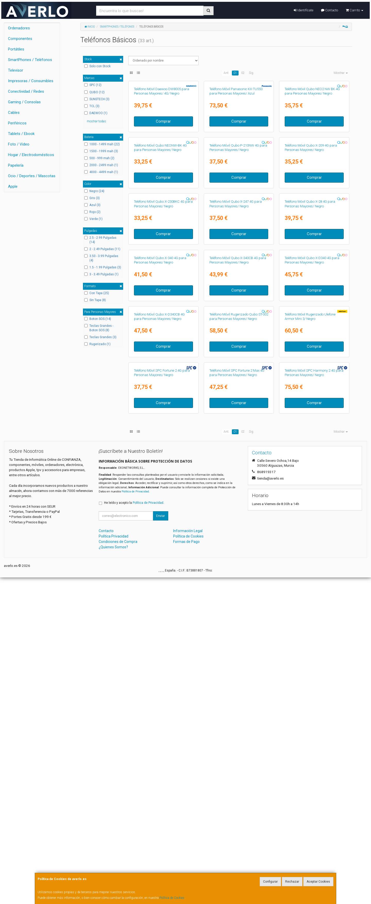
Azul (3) (92, 205)
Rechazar (292, 881)
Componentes (20, 38)
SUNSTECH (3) (96, 99)
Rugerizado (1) (97, 344)
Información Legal (188, 857)
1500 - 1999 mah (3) (101, 151)
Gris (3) (92, 198)
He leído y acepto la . (134, 829)
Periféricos (17, 123)
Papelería (15, 165)
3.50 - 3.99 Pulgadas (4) (101, 258)
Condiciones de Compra (118, 868)
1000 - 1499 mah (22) (102, 144)
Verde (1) (93, 219)
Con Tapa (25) (96, 293)
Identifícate (303, 10)
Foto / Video (18, 144)
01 (235, 73)
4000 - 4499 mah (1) (101, 172)
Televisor (15, 70)
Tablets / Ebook (21, 133)
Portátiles (16, 49)
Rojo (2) (92, 212)
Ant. (226, 73)
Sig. (251, 73)
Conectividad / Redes (26, 91)
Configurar (270, 881)
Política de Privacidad (135, 818)
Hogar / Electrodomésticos (31, 154)
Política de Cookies (171, 898)
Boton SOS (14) (97, 319)
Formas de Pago (186, 868)
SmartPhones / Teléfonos (30, 59)
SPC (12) (93, 85)
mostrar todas (96, 121)
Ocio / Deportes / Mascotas (31, 176)
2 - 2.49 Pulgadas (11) (102, 249)
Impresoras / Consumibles (30, 81)
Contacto (329, 10)
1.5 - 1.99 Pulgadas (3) (102, 267)
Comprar (163, 175)
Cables (14, 112)
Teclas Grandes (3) (100, 337)
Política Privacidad (113, 863)
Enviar (160, 842)
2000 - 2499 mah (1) (101, 165)
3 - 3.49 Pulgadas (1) (101, 274)
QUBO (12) (94, 92)
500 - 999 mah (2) (99, 158)
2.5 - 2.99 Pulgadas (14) (100, 240)
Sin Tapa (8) (95, 300)
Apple (13, 186)
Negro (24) (94, 191)
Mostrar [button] (341, 73)
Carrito (354, 10)
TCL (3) (91, 106)
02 (243, 73)
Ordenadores (19, 28)
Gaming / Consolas (24, 102)
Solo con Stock (97, 66)
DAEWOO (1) (95, 113)
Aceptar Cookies (318, 881)
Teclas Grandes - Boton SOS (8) (98, 328)
